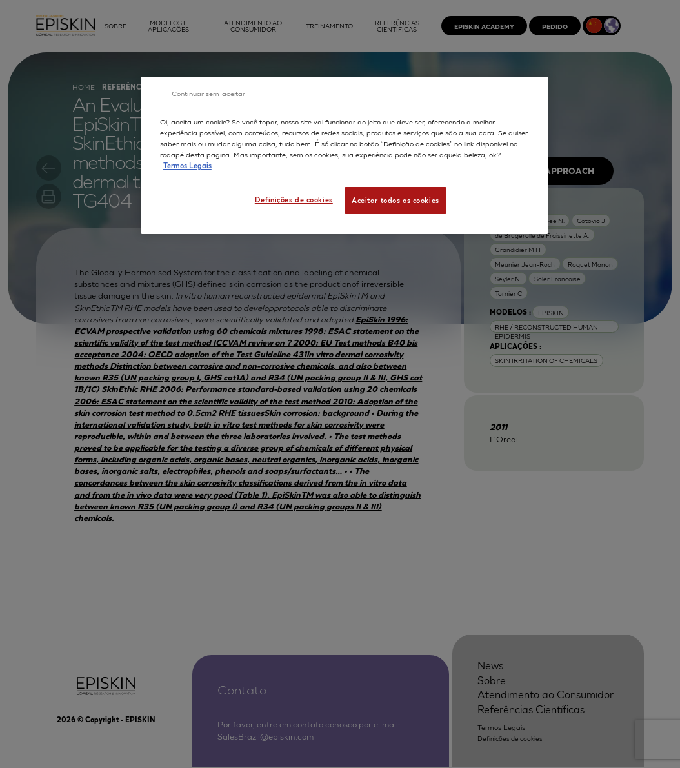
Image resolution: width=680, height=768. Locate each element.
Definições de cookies (294, 199)
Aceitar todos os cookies (395, 200)
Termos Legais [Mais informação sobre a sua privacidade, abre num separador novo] (187, 165)
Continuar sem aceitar (208, 92)
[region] (344, 155)
